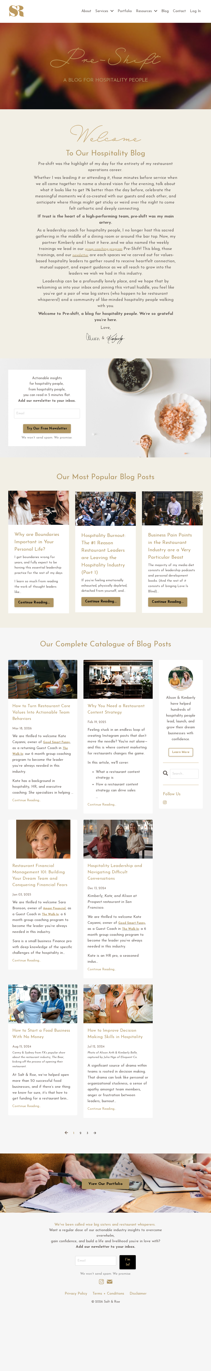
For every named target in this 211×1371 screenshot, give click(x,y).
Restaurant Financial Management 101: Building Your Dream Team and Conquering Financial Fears (42, 912)
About (84, 11)
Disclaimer (138, 1356)
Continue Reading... (34, 606)
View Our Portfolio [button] (105, 1249)
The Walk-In (26, 784)
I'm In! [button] (128, 1325)
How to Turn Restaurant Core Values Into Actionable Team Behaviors (35, 729)
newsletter (80, 255)
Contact (179, 11)
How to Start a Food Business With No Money (40, 1091)
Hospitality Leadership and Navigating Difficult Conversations (114, 907)
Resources (146, 11)
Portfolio (123, 11)
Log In (195, 11)
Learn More (181, 758)
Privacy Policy (76, 1356)
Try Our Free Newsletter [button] (47, 431)
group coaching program (103, 249)
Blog (165, 11)
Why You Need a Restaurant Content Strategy (114, 720)
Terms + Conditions (108, 1356)
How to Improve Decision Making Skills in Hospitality (118, 1091)
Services (102, 11)
